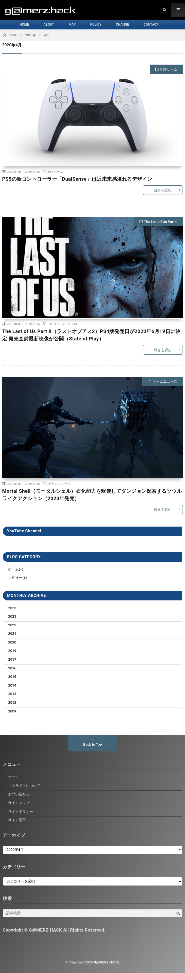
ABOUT (44, 24)
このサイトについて (24, 786)
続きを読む (163, 190)
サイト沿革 (17, 820)
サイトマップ (18, 803)
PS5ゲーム (168, 69)
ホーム (13, 777)
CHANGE (125, 24)
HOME (17, 24)
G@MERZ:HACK (106, 962)
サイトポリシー (20, 811)
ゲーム (13, 569)
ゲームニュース (165, 381)
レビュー (15, 578)
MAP (70, 24)
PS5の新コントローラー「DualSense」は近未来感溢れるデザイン (77, 179)
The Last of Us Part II (160, 222)
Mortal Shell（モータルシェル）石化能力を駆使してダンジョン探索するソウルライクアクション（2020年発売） (92, 494)
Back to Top (92, 744)
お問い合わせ (18, 794)
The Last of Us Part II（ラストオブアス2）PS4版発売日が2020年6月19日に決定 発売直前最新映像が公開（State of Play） (91, 335)
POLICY (96, 24)
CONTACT (157, 24)
